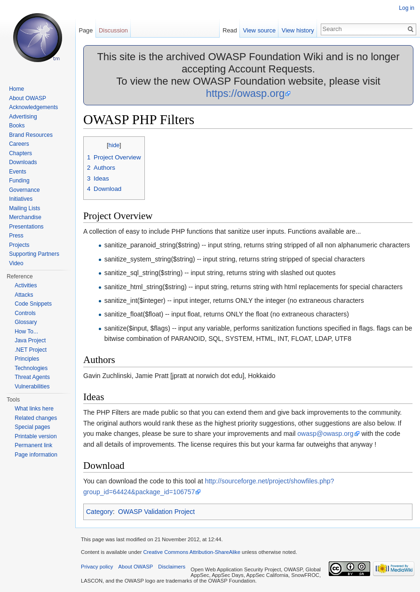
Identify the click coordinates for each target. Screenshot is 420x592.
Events (17, 171)
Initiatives (20, 199)
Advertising (23, 116)
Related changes (36, 418)
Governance (24, 190)
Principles (27, 358)
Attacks (24, 295)
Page (86, 30)
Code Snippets (33, 303)
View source (259, 30)
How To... (26, 331)
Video (16, 263)
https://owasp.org (245, 93)
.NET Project (31, 350)
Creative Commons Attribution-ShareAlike (191, 552)
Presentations (26, 226)
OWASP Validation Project (156, 511)
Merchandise (25, 217)
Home (16, 89)
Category (99, 511)
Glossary (26, 322)
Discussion (113, 30)
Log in (406, 8)
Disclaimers (171, 566)
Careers (19, 144)
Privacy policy (97, 566)
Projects (19, 245)
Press (16, 235)
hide (113, 145)
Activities (26, 285)
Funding (19, 180)
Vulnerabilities (32, 386)
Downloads (23, 162)
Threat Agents (32, 377)
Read (229, 30)
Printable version (35, 436)
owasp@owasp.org (325, 433)
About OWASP (27, 98)
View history (298, 30)
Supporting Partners (34, 254)
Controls (25, 313)
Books (16, 125)
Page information (36, 454)
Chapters (20, 153)
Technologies (31, 368)
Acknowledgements (33, 107)
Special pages (32, 427)
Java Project (30, 340)
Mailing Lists (24, 208)
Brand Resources (31, 135)
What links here (34, 408)
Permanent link (33, 445)
